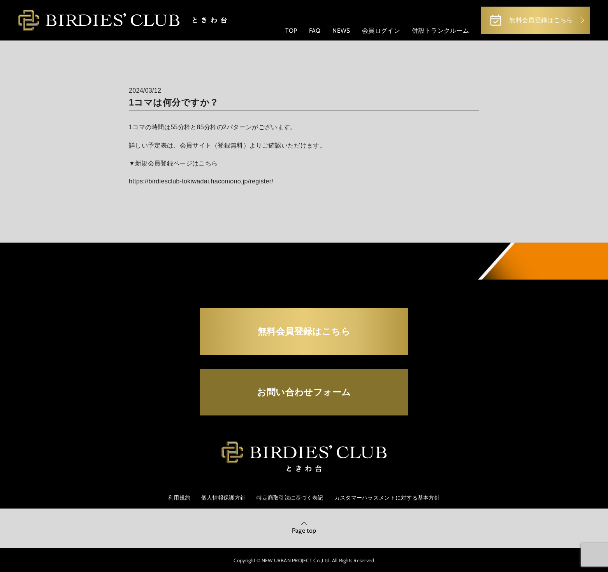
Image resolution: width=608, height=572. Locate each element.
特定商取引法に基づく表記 (290, 498)
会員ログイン (381, 31)
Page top (304, 530)
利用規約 (179, 498)
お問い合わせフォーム (304, 392)
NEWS (341, 31)
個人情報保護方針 (223, 498)
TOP (291, 31)
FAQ (315, 31)
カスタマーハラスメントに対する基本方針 (387, 498)
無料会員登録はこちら (530, 20)
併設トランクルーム (440, 31)
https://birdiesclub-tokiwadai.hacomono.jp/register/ (201, 181)
